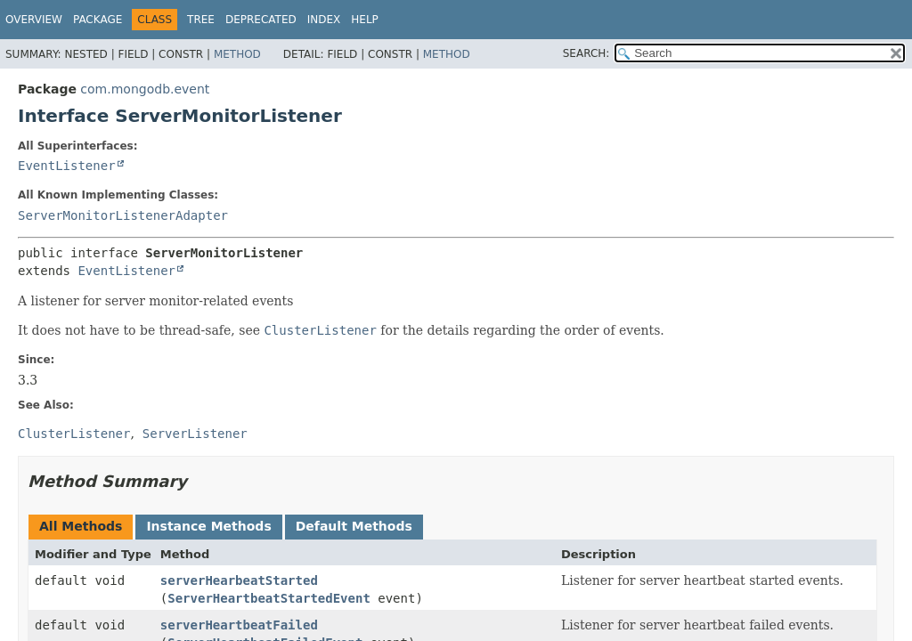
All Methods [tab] (80, 526)
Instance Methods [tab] (208, 526)
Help (365, 19)
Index (324, 19)
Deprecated (261, 19)
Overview (33, 19)
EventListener (67, 165)
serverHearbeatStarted (239, 580)
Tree (201, 19)
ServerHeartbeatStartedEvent (268, 598)
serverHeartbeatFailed (239, 625)
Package (97, 19)
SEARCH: (586, 53)
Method (237, 54)
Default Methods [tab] (354, 526)
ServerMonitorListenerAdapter (123, 215)
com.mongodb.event (144, 89)
